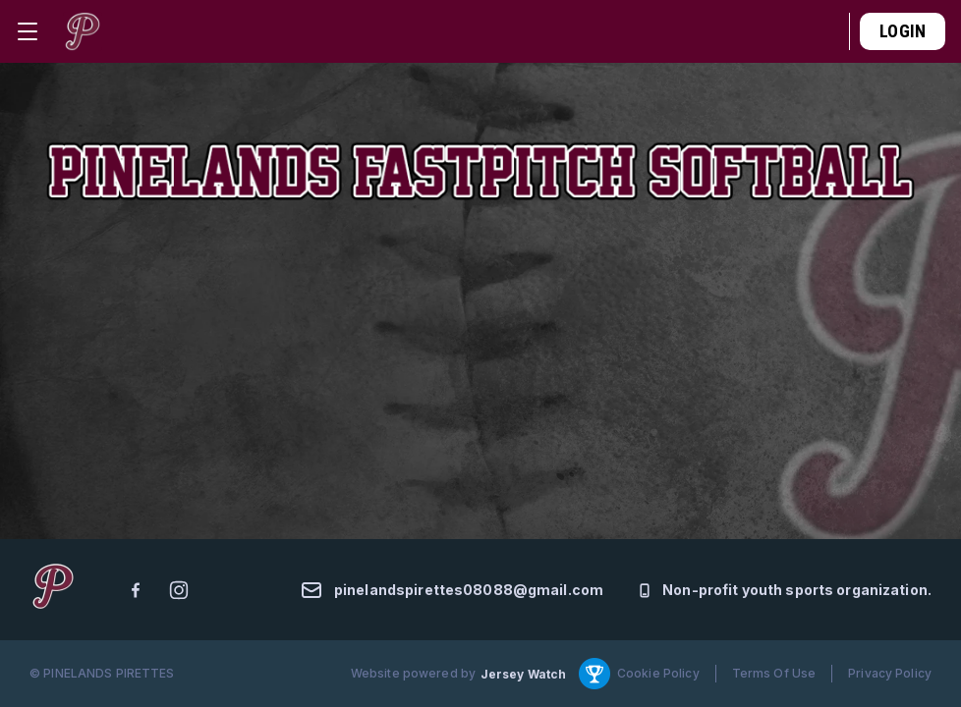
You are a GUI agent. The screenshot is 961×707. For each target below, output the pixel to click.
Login (902, 31)
